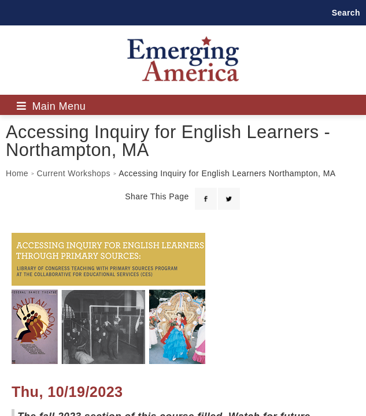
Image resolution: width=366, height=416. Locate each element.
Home (17, 173)
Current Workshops (73, 173)
